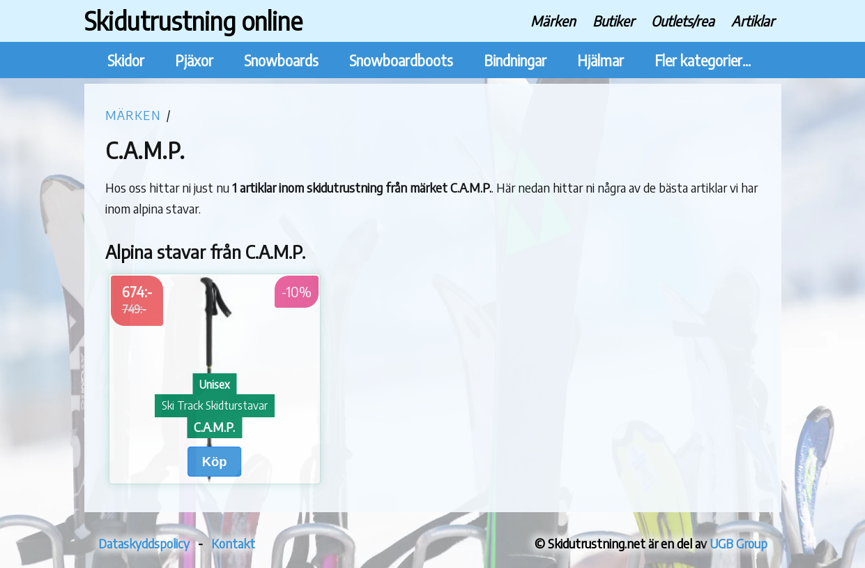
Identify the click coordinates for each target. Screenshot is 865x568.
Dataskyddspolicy (144, 543)
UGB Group (738, 543)
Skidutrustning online (193, 20)
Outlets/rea (682, 20)
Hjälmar (600, 60)
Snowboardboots (401, 60)
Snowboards (281, 60)
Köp (214, 461)
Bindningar (515, 60)
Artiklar (752, 20)
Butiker (613, 20)
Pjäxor (194, 60)
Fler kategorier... (703, 60)
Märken (553, 20)
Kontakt (233, 543)
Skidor (125, 60)
